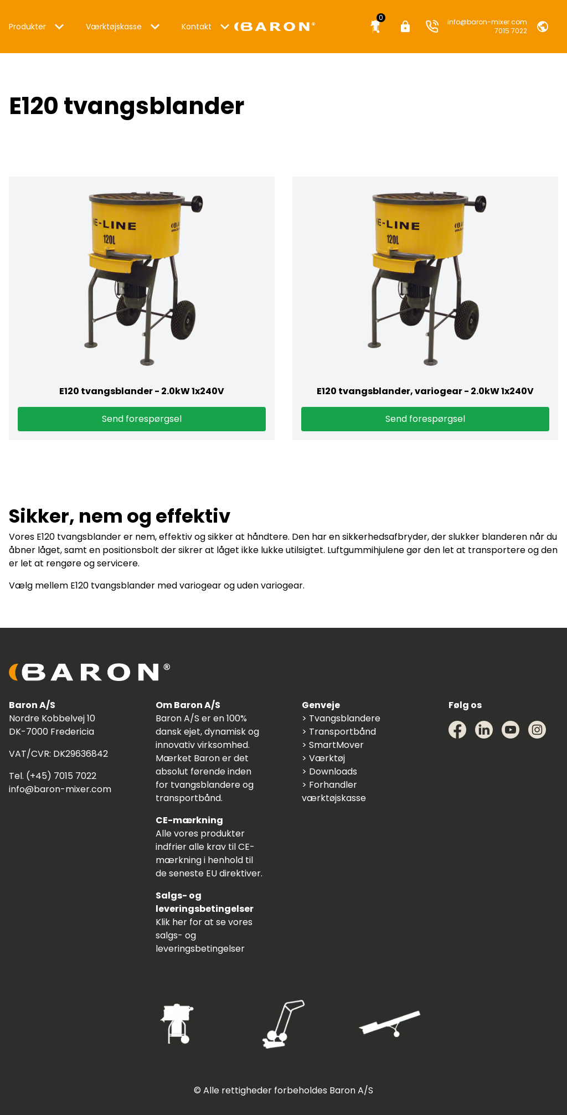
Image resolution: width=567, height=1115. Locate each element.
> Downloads (329, 771)
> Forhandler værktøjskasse (334, 791)
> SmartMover (333, 745)
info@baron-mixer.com (487, 22)
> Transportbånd (339, 731)
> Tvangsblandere (341, 718)
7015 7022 (510, 31)
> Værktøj (323, 758)
